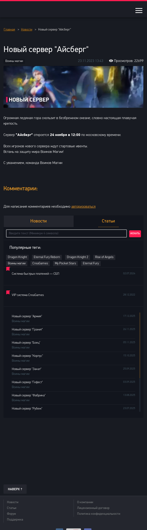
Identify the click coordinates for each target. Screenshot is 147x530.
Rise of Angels (104, 257)
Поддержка (15, 519)
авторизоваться (83, 207)
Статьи (11, 508)
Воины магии (14, 61)
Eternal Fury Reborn (47, 257)
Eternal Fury (91, 263)
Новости (12, 502)
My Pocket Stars (65, 263)
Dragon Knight (17, 257)
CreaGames (40, 263)
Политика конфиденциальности (98, 514)
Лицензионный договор (93, 508)
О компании (85, 502)
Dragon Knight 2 (77, 257)
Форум (11, 514)
